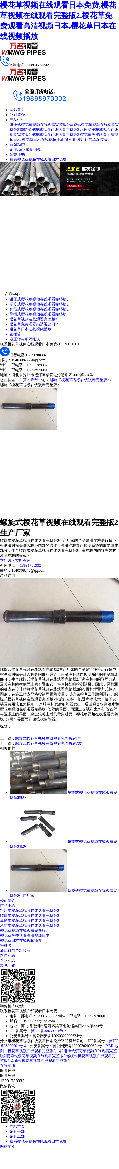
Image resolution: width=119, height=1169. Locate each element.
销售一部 (17, 1131)
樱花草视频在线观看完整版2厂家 (35, 1051)
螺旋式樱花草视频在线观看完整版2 (39, 304)
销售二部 (17, 1136)
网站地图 (7, 1146)
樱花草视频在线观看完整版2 (55, 135)
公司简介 (17, 115)
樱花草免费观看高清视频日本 (34, 324)
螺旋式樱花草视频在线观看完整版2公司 (48, 738)
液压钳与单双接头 (92, 140)
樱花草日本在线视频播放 (43, 140)
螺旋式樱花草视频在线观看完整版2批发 (48, 743)
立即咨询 (7, 560)
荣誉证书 (17, 155)
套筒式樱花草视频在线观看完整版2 (49, 130)
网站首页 (17, 110)
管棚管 (70, 140)
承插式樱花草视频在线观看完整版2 (39, 314)
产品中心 (17, 120)
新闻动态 (17, 145)
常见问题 (33, 150)
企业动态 (17, 150)
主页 (23, 380)
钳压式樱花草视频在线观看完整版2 (39, 125)
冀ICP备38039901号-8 (48, 1031)
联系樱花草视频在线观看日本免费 (38, 160)
